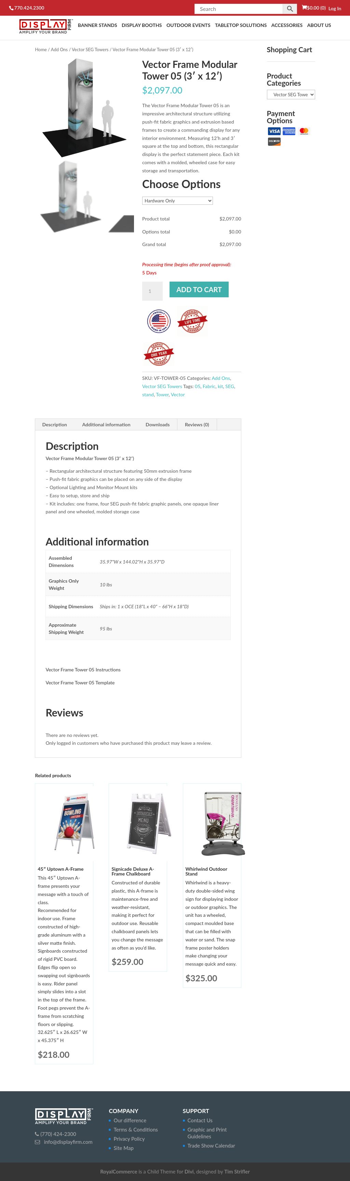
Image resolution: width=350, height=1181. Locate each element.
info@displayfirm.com (68, 1142)
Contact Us (200, 1120)
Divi (189, 1171)
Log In (334, 8)
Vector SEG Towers (90, 49)
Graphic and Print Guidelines (207, 1132)
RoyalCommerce (118, 1171)
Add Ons (59, 49)
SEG (229, 386)
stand (148, 394)
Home (40, 49)
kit (220, 386)
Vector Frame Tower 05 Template (80, 682)
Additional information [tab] (106, 424)
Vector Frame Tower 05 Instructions (82, 669)
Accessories (286, 25)
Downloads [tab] (158, 424)
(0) (316, 8)
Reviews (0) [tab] (197, 424)
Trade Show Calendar (211, 1145)
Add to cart (199, 289)
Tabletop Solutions (241, 25)
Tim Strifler (237, 1171)
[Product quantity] (152, 291)
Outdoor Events (188, 25)
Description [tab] (54, 424)
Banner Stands (97, 25)
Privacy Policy (129, 1139)
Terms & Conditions (135, 1129)
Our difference (129, 1120)
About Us (319, 25)
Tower (162, 394)
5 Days (149, 272)
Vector (178, 394)
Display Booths (142, 25)
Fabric (209, 386)
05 (197, 386)
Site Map (123, 1148)
